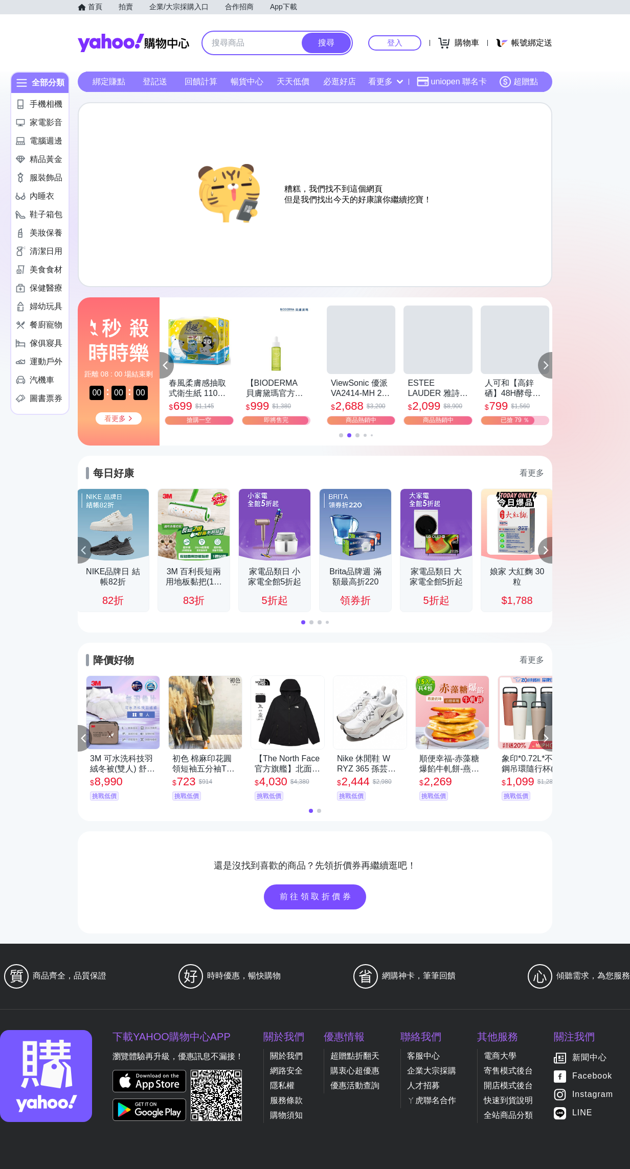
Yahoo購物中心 (133, 43)
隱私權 (282, 1085)
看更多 (385, 81)
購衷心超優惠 (354, 1070)
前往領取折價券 (316, 896)
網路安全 (286, 1070)
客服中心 (423, 1055)
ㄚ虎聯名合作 (431, 1100)
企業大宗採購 (431, 1070)
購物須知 (286, 1115)
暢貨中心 (247, 81)
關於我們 (286, 1055)
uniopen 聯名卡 (452, 82)
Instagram (592, 1094)
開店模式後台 (508, 1085)
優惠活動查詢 (354, 1085)
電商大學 (500, 1055)
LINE (582, 1113)
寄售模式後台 (508, 1070)
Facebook (592, 1076)
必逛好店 (339, 81)
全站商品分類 (508, 1115)
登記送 (155, 81)
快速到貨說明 (508, 1100)
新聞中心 (589, 1058)
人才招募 (423, 1085)
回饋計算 (201, 81)
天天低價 (293, 81)
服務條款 (286, 1100)
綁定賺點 (109, 81)
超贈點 (518, 82)
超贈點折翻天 (354, 1055)
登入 (394, 42)
